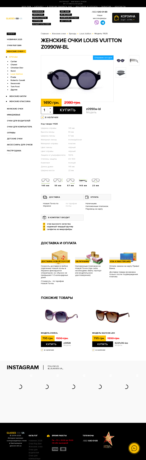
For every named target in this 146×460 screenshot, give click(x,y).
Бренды (13, 57)
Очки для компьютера (19, 127)
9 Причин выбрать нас (59, 7)
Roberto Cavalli (18, 80)
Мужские (66, 15)
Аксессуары (39, 18)
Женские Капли (17, 96)
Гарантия (106, 7)
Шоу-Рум (26, 7)
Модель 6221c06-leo (103, 333)
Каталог (39, 7)
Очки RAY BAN (14, 45)
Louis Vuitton (17, 74)
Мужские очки (15, 109)
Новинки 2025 (14, 39)
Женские (38, 15)
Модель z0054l (49, 333)
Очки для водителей (18, 121)
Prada (13, 77)
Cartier (14, 61)
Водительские (41, 24)
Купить (68, 110)
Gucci (13, 71)
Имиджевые (13, 115)
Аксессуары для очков (20, 144)
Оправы (37, 21)
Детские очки (14, 138)
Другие (14, 89)
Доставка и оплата (87, 7)
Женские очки (15, 51)
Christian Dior (17, 68)
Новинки (38, 11)
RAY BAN (65, 11)
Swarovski (15, 83)
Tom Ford (15, 86)
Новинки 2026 (35, 423)
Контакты (120, 7)
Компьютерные (69, 18)
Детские (65, 21)
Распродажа (14, 150)
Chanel (14, 64)
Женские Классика (19, 101)
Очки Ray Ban (35, 426)
